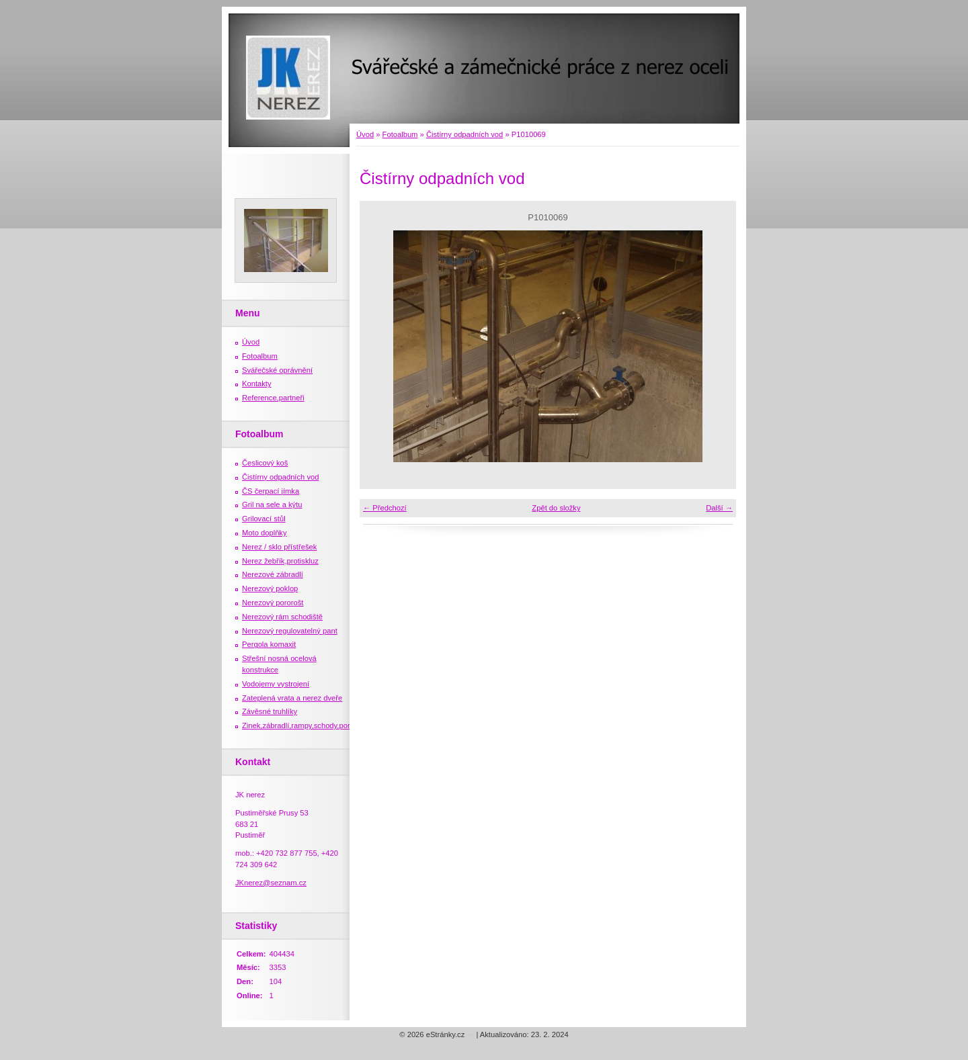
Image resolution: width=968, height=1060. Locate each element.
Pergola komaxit (269, 644)
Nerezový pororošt (272, 603)
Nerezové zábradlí (272, 574)
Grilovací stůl (264, 519)
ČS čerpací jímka (270, 491)
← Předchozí (385, 508)
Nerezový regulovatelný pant (289, 631)
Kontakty (257, 384)
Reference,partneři (273, 398)
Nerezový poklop (270, 588)
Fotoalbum (400, 134)
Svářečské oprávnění (277, 370)
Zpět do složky (556, 508)
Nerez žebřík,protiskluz (280, 561)
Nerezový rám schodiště (282, 617)
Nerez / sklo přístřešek (279, 547)
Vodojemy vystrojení (275, 684)
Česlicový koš (265, 463)
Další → (719, 508)
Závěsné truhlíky (269, 711)
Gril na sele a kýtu (272, 504)
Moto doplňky (264, 533)
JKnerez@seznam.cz (271, 883)
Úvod (365, 134)
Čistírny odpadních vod (464, 134)
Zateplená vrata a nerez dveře (292, 698)
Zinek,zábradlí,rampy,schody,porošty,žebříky (315, 725)
